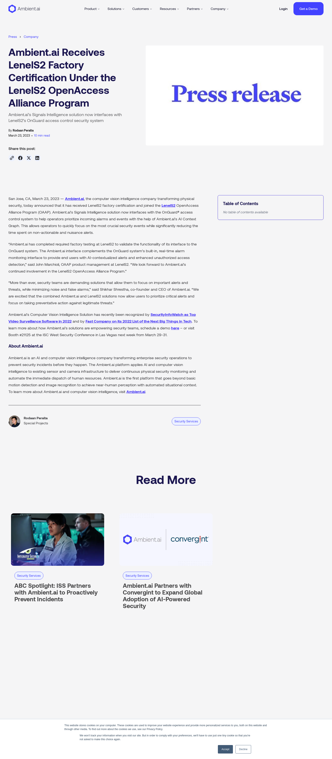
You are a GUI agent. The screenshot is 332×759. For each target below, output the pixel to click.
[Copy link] (11, 158)
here (175, 328)
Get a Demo (308, 9)
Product (92, 9)
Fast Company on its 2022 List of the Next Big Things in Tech (139, 321)
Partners (195, 9)
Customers (142, 9)
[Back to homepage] (24, 8)
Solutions (116, 9)
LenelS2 (168, 205)
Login (283, 9)
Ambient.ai (74, 198)
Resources (169, 9)
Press (12, 36)
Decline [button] (243, 749)
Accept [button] (225, 749)
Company (220, 9)
